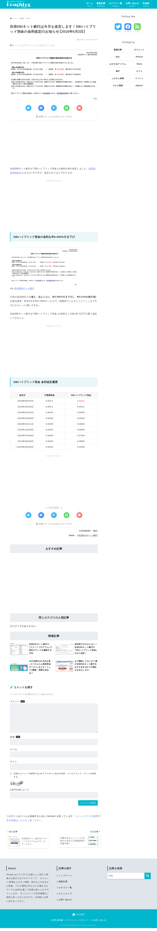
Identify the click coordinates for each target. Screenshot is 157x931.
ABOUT (139, 85)
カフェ (139, 71)
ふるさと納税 (118, 78)
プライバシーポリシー (77, 923)
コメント (14, 704)
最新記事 (101, 4)
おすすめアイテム (118, 64)
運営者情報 (57, 923)
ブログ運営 (118, 85)
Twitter (118, 32)
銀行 (95, 533)
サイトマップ (65, 897)
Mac (118, 57)
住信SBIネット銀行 (24, 289)
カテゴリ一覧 (115, 4)
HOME (78, 917)
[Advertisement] (54, 143)
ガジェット (139, 50)
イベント (139, 78)
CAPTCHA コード (19, 792)
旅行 (118, 71)
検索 (145, 3)
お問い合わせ (132, 4)
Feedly (137, 32)
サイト (13, 764)
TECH (139, 64)
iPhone (139, 57)
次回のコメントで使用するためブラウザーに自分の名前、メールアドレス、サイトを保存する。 (55, 777)
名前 (12, 739)
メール (13, 752)
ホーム (89, 4)
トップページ (65, 878)
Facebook (128, 32)
